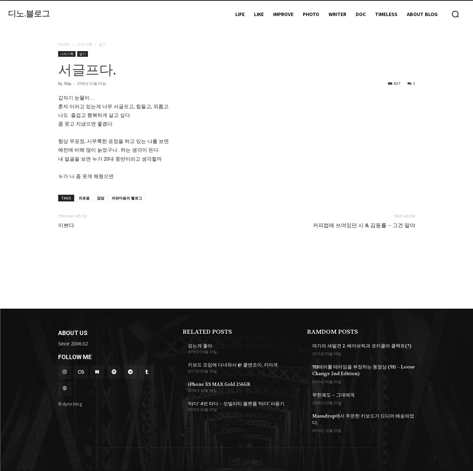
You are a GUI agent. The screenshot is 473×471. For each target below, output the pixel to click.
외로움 (84, 197)
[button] (455, 14)
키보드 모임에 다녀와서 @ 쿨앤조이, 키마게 (233, 365)
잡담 (100, 197)
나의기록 (84, 44)
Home (64, 44)
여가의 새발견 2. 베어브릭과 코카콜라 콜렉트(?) (361, 346)
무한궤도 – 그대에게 (333, 395)
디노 (68, 83)
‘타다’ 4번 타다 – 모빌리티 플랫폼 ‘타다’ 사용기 (236, 404)
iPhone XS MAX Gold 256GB (219, 384)
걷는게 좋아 (200, 346)
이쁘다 (66, 225)
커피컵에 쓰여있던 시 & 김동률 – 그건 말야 (364, 225)
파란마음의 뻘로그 (127, 197)
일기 (82, 53)
